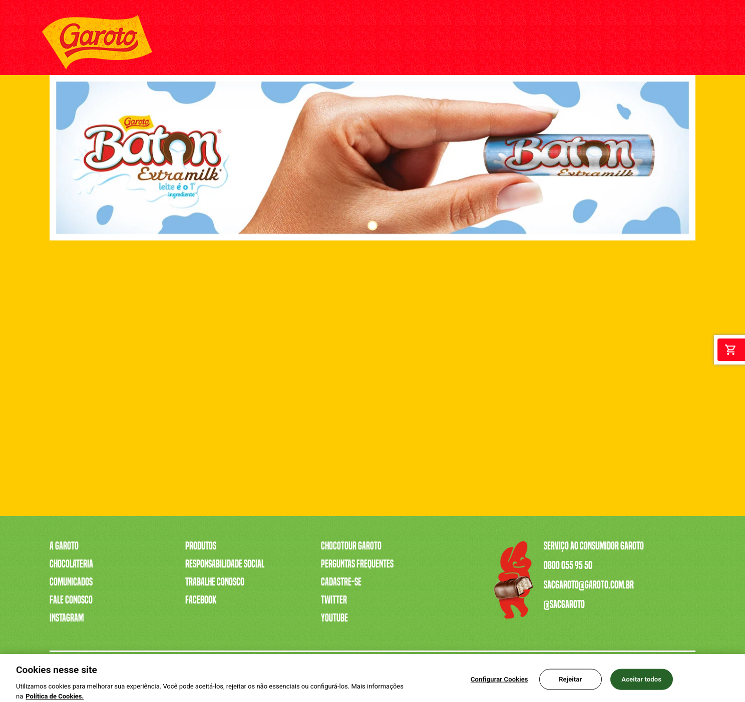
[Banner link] (372, 157)
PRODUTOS (218, 42)
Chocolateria (71, 564)
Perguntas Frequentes (357, 564)
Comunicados (71, 582)
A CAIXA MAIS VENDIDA (280, 42)
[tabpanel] (372, 157)
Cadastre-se (341, 582)
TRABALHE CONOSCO (428, 42)
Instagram (67, 618)
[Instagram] (649, 43)
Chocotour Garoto (351, 546)
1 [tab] (372, 225)
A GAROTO (177, 42)
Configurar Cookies (499, 684)
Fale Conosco (71, 600)
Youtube (334, 618)
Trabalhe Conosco (214, 582)
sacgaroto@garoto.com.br (589, 585)
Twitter (334, 600)
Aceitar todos (641, 684)
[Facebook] (694, 43)
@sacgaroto (564, 604)
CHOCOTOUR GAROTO (500, 42)
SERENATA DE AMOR (356, 42)
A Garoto (64, 546)
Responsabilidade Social (224, 564)
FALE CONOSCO (563, 42)
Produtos (200, 546)
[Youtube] (626, 43)
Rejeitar (570, 684)
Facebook (200, 600)
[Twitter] (671, 43)
